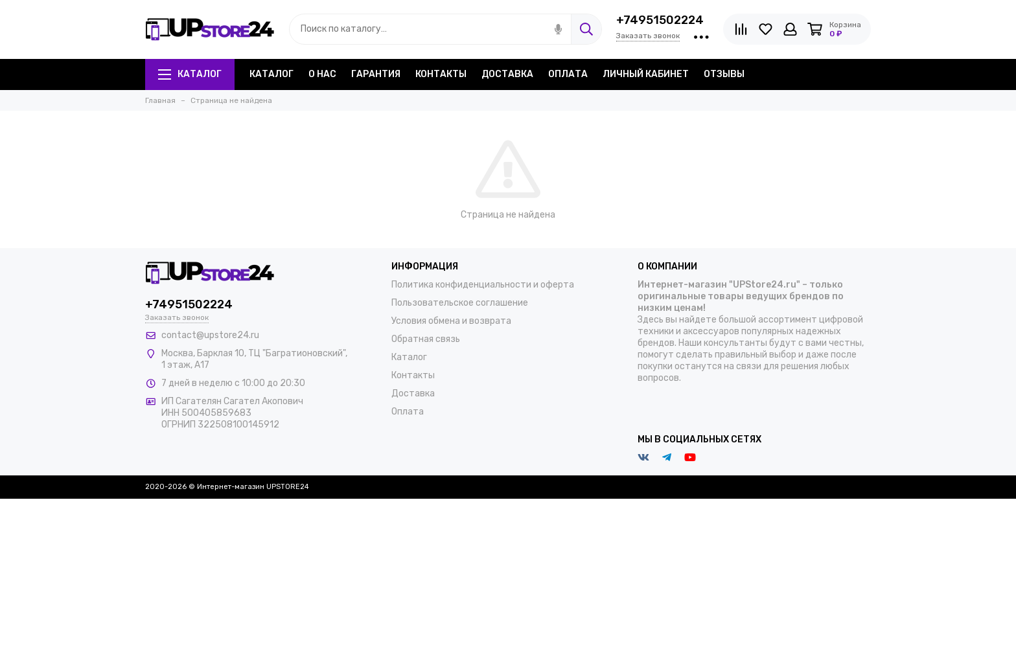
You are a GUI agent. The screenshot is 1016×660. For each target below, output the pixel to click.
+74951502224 (660, 20)
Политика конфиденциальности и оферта (482, 284)
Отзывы (724, 74)
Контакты (441, 74)
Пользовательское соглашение (459, 302)
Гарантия (375, 74)
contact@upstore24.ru (210, 335)
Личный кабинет (646, 74)
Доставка (507, 74)
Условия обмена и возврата (451, 320)
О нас (322, 74)
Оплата (568, 74)
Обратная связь (425, 339)
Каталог (190, 74)
